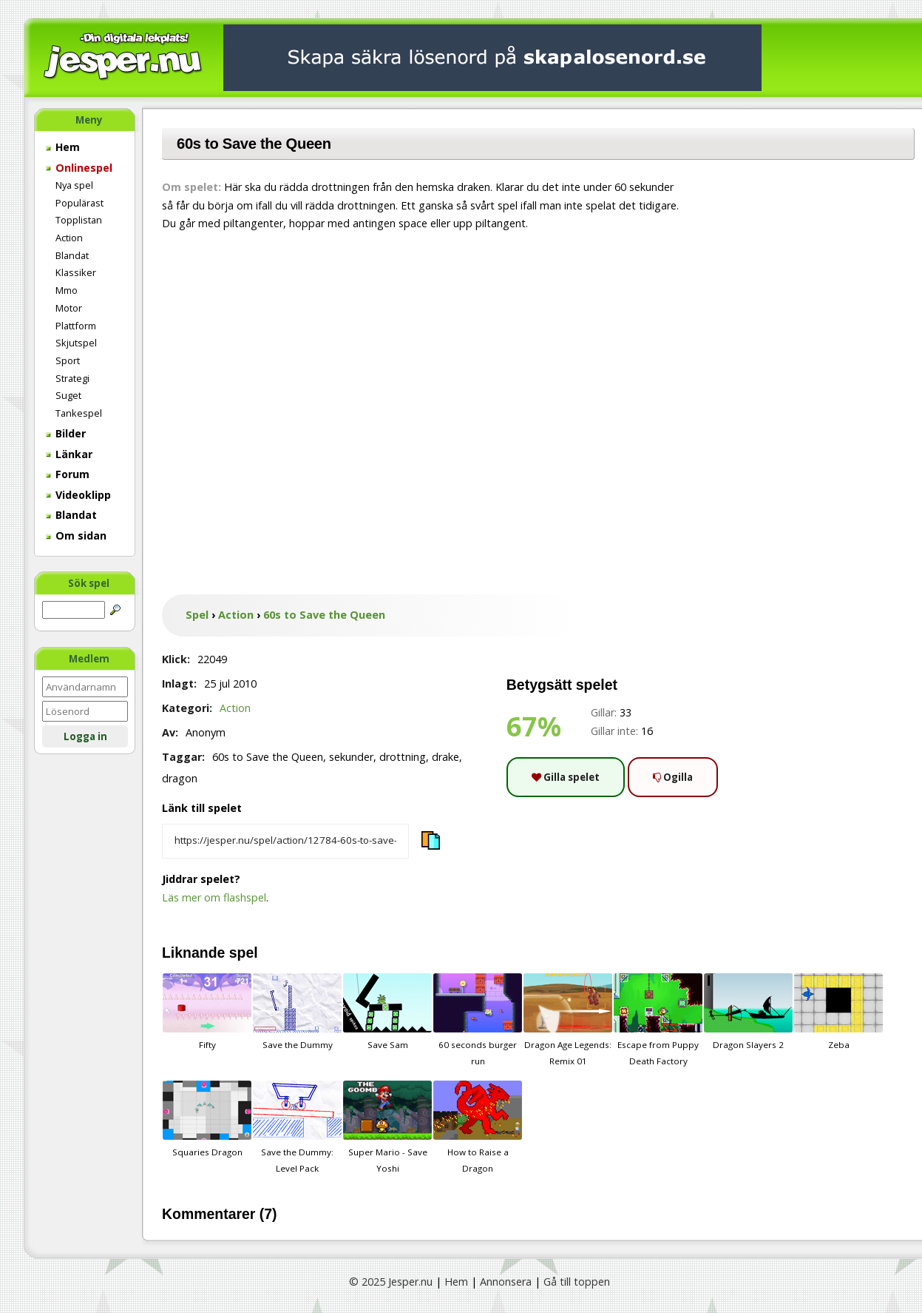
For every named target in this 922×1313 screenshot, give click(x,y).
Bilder (66, 433)
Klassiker (75, 272)
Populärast (79, 202)
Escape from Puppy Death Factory (658, 1020)
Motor (68, 308)
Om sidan (76, 535)
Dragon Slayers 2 (748, 1011)
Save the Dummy (297, 1011)
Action (69, 237)
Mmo (66, 290)
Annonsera (506, 1282)
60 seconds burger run (477, 1020)
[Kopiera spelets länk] (285, 841)
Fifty (207, 1011)
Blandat (72, 255)
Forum (67, 474)
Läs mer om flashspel (214, 897)
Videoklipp (78, 495)
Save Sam (387, 1011)
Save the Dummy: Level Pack (297, 1127)
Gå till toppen (576, 1282)
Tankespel (78, 413)
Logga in (85, 736)
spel (243, 952)
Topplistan (78, 219)
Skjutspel (76, 342)
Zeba (838, 1011)
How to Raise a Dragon (477, 1127)
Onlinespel (79, 168)
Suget (68, 395)
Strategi (72, 378)
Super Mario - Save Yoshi (387, 1127)
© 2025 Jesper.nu (391, 1282)
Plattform (75, 325)
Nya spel (74, 185)
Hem (63, 147)
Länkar (69, 454)
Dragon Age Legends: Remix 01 (567, 1020)
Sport (67, 360)
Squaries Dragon (207, 1119)
